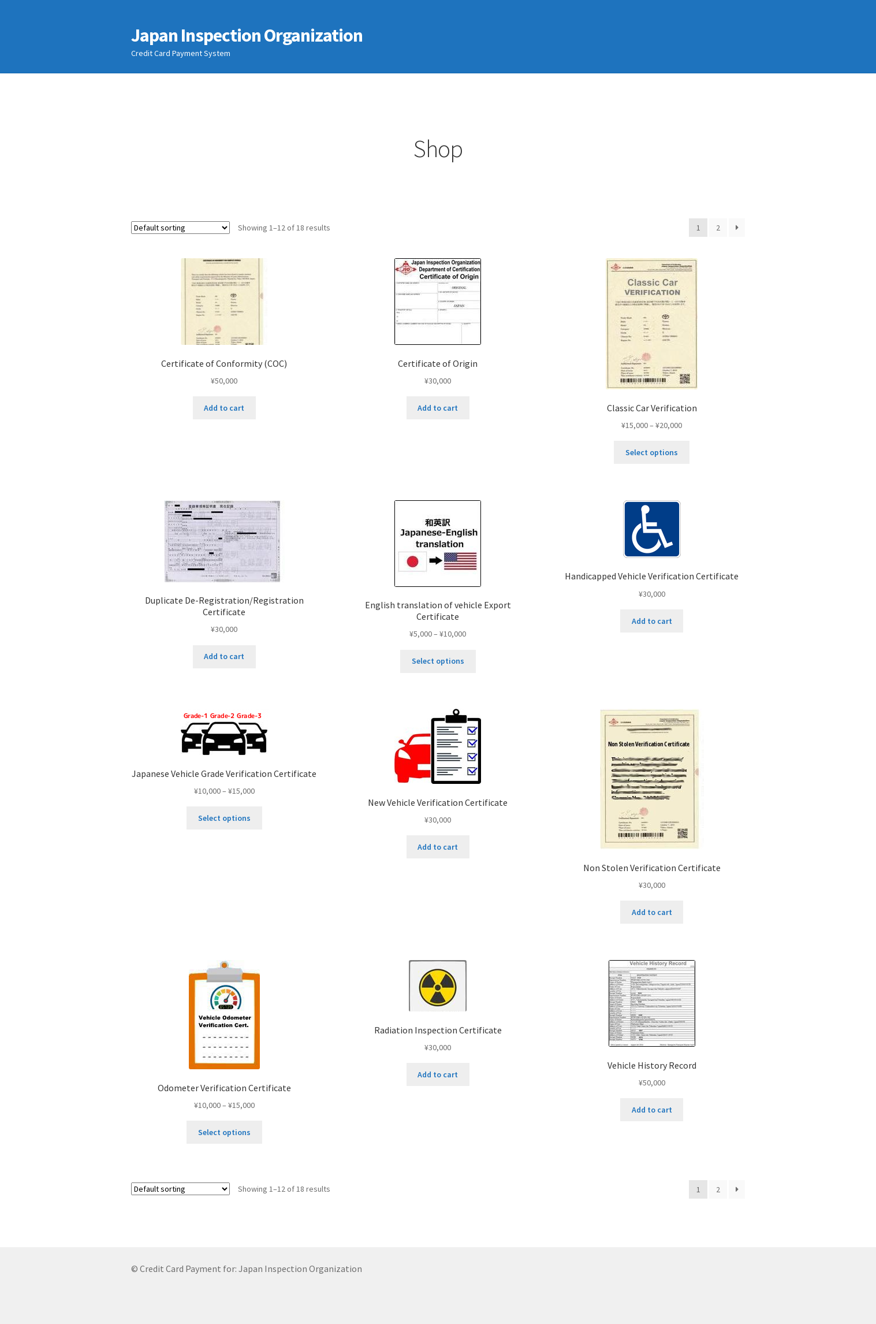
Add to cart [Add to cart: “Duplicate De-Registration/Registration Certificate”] (224, 656)
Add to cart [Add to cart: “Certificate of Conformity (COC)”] (224, 408)
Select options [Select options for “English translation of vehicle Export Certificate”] (438, 661)
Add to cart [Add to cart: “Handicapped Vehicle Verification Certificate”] (652, 621)
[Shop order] (180, 227)
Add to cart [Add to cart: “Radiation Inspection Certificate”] (438, 1074)
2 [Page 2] (718, 227)
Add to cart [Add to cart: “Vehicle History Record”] (652, 1109)
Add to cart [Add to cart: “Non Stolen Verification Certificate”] (652, 912)
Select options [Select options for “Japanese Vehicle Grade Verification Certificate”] (224, 818)
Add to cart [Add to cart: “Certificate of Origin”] (438, 408)
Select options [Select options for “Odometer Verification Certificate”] (224, 1132)
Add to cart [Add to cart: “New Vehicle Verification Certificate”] (438, 847)
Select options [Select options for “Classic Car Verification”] (651, 452)
